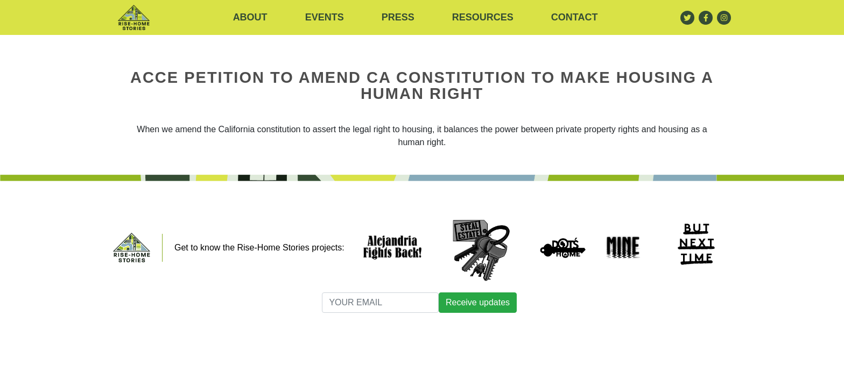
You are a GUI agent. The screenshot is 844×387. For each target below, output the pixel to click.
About (250, 17)
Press (398, 17)
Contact (574, 17)
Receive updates (478, 302)
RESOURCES (483, 17)
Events (324, 17)
